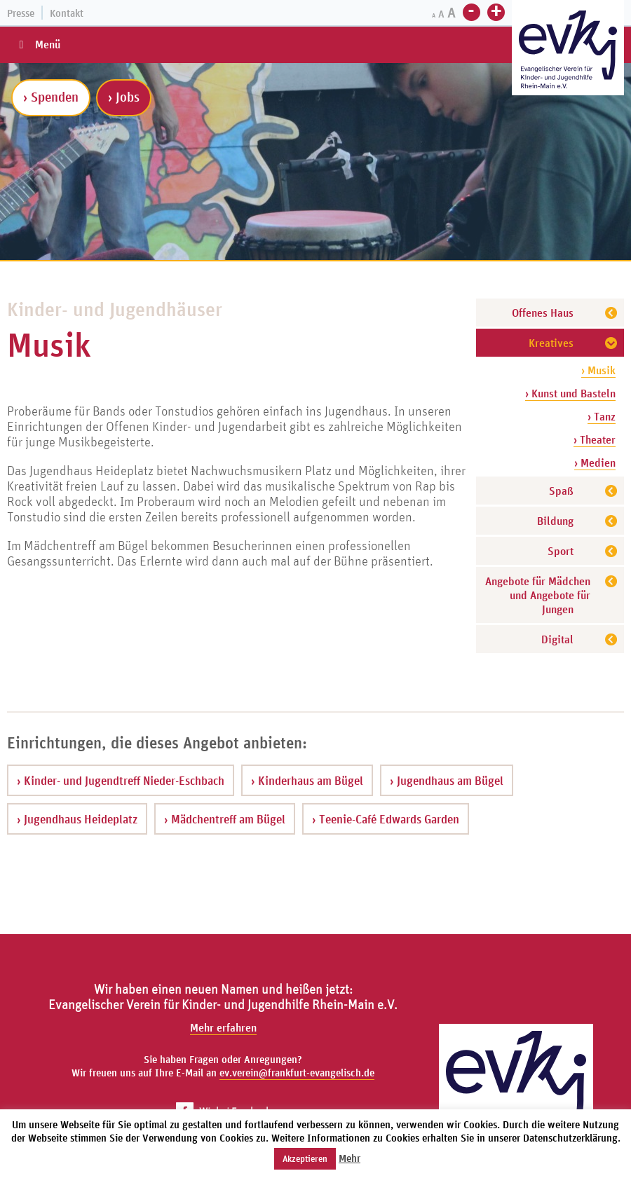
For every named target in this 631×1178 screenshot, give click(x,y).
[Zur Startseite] (568, 49)
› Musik (598, 370)
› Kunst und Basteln (570, 393)
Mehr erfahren (223, 1027)
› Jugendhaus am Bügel (446, 780)
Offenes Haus (543, 313)
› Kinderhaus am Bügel (307, 780)
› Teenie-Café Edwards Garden (385, 818)
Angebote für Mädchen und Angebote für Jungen (537, 595)
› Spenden (51, 96)
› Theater (595, 439)
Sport (561, 551)
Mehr (349, 1158)
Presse (20, 13)
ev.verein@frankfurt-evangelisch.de (296, 1072)
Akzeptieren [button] (305, 1159)
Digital (557, 639)
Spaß (561, 491)
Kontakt (66, 13)
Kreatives (551, 343)
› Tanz (602, 416)
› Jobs (124, 96)
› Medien (595, 463)
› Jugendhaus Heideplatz (77, 818)
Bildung (555, 521)
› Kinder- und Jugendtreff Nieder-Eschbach (120, 780)
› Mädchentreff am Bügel (224, 818)
